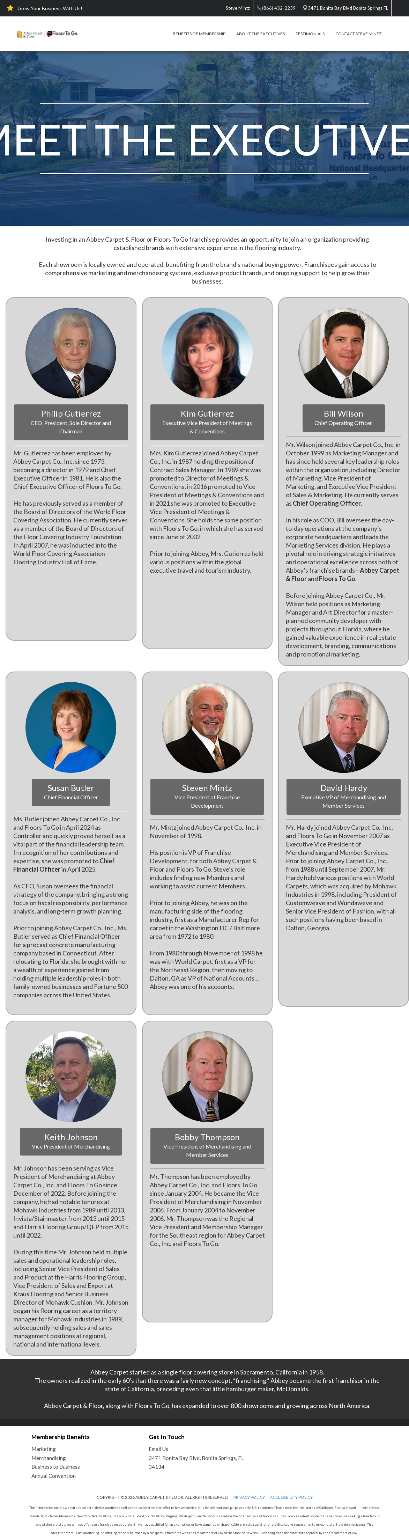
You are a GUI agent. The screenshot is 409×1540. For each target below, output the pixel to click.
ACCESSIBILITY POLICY (291, 1497)
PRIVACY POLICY (249, 1497)
